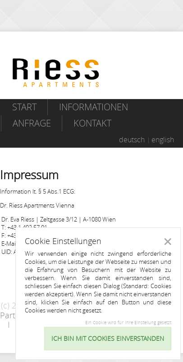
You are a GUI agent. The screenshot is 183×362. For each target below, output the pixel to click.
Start (24, 107)
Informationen (93, 107)
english (162, 140)
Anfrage (32, 123)
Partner (14, 315)
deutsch (132, 140)
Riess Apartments (56, 72)
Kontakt (92, 123)
